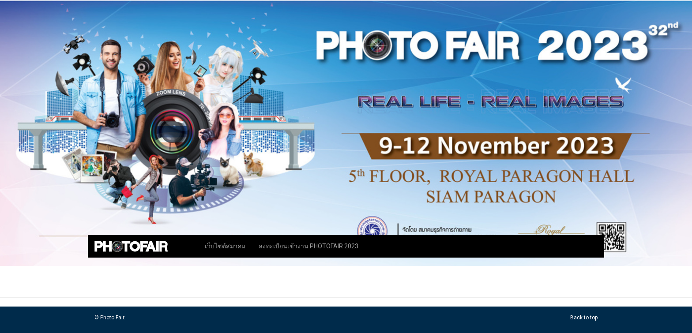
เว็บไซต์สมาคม (225, 246)
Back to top (584, 317)
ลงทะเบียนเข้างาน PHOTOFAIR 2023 (308, 246)
